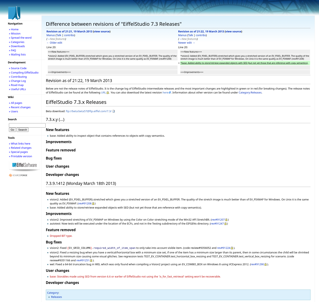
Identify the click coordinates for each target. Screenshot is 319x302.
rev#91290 (257, 264)
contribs (69, 35)
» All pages (15, 103)
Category (52, 292)
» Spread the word (20, 37)
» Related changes (20, 148)
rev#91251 (82, 260)
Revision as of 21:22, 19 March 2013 (201, 31)
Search (12, 119)
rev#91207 (218, 219)
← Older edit (54, 42)
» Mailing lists (17, 54)
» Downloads (17, 46)
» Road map (16, 85)
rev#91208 (84, 203)
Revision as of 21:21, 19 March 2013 (69, 31)
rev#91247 (217, 223)
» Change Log (17, 81)
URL (103, 92)
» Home (13, 29)
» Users (13, 111)
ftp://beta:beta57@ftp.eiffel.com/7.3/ (89, 111)
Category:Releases (250, 92)
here (165, 92)
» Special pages (18, 152)
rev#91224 (223, 248)
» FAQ (12, 50)
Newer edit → (186, 42)
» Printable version (20, 156)
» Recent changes (20, 107)
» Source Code (18, 68)
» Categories (16, 42)
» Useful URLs (17, 89)
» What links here (19, 143)
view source (102, 31)
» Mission (15, 33)
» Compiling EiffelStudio (24, 72)
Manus (50, 35)
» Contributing (18, 77)
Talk (58, 35)
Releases (56, 296)
